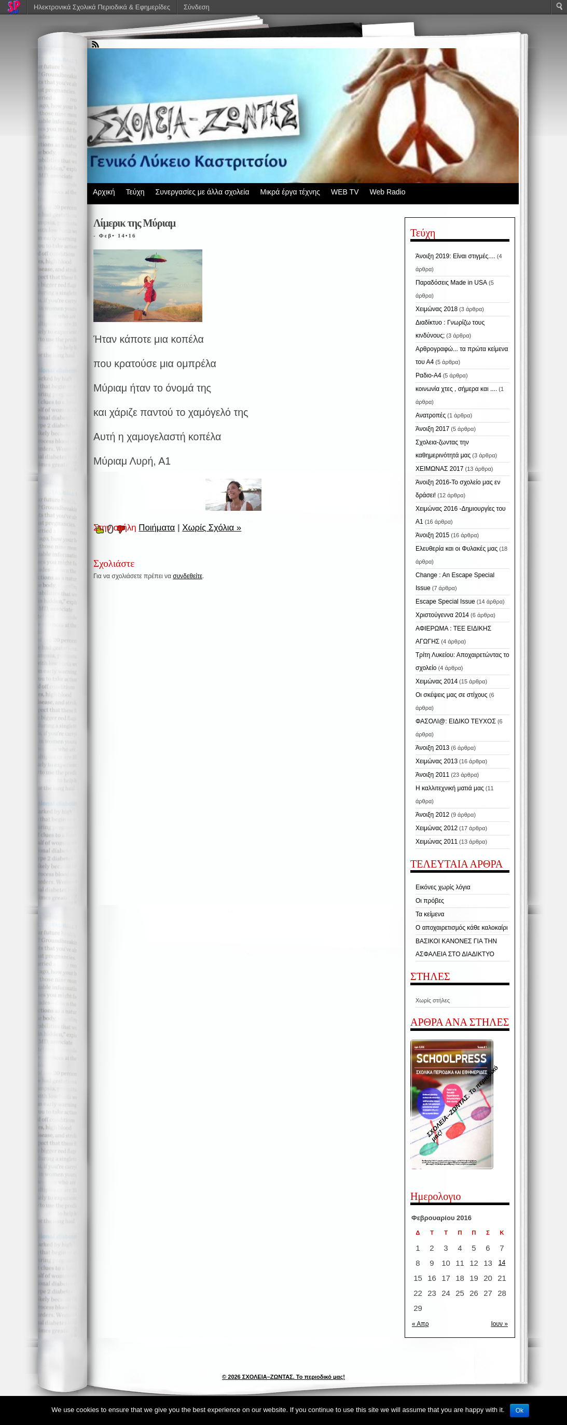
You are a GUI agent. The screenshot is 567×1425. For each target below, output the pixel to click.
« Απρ (420, 1324)
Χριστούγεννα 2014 (442, 615)
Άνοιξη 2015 (432, 535)
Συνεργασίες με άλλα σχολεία (203, 192)
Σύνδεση (197, 7)
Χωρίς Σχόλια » (211, 528)
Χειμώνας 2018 (437, 309)
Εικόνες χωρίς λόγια (443, 887)
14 (502, 1262)
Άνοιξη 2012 (432, 814)
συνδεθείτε (187, 576)
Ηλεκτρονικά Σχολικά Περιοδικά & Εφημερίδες (102, 7)
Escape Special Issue (445, 601)
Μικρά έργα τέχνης (290, 192)
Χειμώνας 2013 (437, 761)
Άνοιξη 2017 (432, 428)
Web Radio (387, 192)
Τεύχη (135, 192)
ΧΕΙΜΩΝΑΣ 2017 (439, 468)
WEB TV (344, 192)
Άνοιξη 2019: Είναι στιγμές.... (455, 256)
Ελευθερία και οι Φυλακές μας (456, 548)
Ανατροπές (431, 415)
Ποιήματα (157, 528)
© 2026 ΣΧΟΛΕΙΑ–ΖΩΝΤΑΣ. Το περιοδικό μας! (283, 1377)
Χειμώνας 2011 (437, 841)
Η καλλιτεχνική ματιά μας (450, 788)
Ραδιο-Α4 (428, 375)
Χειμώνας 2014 (437, 681)
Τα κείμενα (430, 914)
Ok (519, 1410)
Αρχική (104, 192)
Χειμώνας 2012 (437, 828)
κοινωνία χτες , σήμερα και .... (456, 389)
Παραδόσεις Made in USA (451, 282)
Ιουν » (499, 1324)
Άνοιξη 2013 (432, 747)
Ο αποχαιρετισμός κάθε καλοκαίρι (462, 927)
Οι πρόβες (430, 900)
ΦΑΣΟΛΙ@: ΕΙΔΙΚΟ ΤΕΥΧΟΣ (456, 721)
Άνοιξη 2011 (432, 774)
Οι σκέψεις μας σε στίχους (452, 694)
